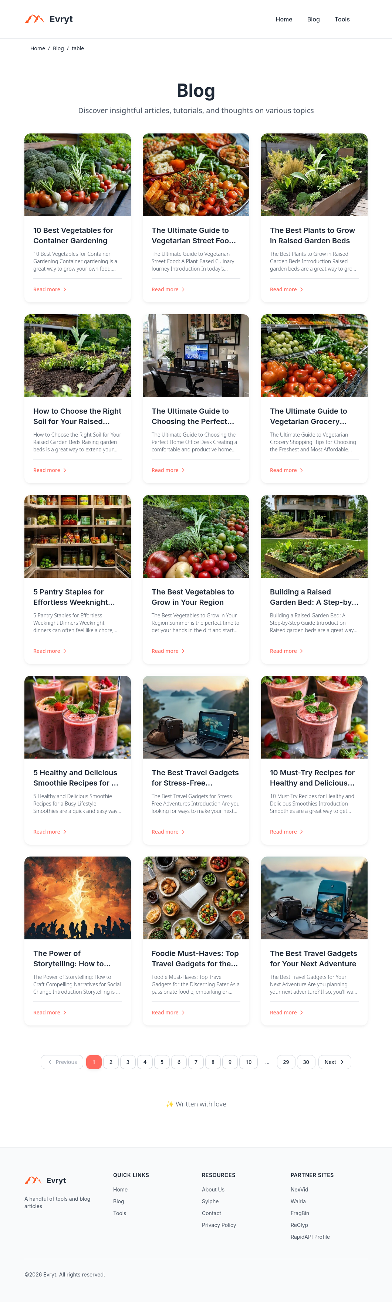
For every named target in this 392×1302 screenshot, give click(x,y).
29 (286, 1061)
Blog (313, 19)
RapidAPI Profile (310, 1237)
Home (284, 19)
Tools (342, 19)
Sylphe (210, 1201)
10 (248, 1061)
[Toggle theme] (365, 21)
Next (335, 1061)
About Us (213, 1189)
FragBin (300, 1213)
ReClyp (299, 1225)
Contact (211, 1213)
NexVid (299, 1189)
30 (306, 1061)
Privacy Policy (219, 1225)
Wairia (298, 1201)
